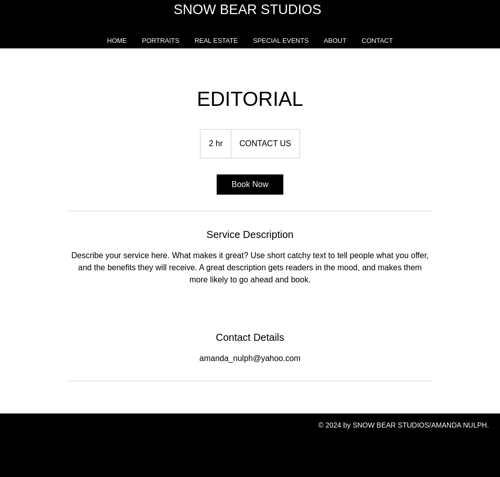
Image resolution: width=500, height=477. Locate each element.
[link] (250, 184)
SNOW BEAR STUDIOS (248, 9)
